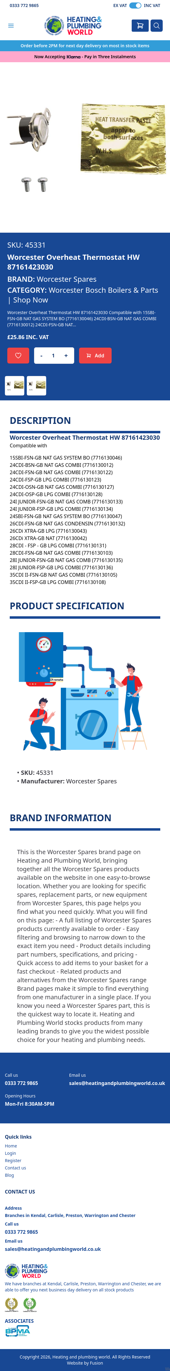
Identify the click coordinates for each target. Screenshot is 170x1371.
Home (11, 1146)
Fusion (96, 1363)
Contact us (15, 1168)
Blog (9, 1175)
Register (13, 1160)
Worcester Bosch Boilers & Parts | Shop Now (82, 295)
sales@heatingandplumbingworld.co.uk (117, 1083)
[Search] (157, 26)
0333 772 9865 (24, 5)
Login (10, 1153)
